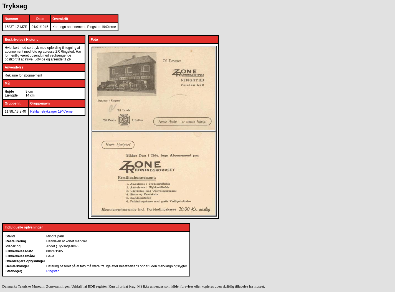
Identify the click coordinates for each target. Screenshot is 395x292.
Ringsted (52, 271)
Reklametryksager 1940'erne (51, 111)
